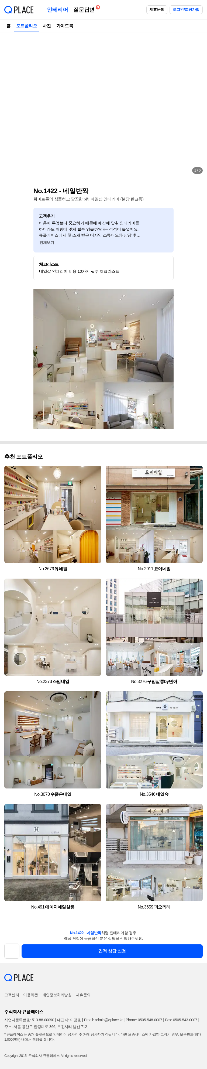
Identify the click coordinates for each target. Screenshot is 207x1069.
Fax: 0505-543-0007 (181, 1020)
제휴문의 (157, 9)
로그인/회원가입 (186, 9)
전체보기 (46, 242)
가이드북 (64, 25)
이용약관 (30, 995)
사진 (47, 25)
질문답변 (85, 8)
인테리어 (57, 10)
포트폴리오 (26, 25)
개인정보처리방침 (57, 995)
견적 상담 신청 (112, 951)
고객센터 (11, 995)
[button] (9, 105)
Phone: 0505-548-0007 (144, 1020)
